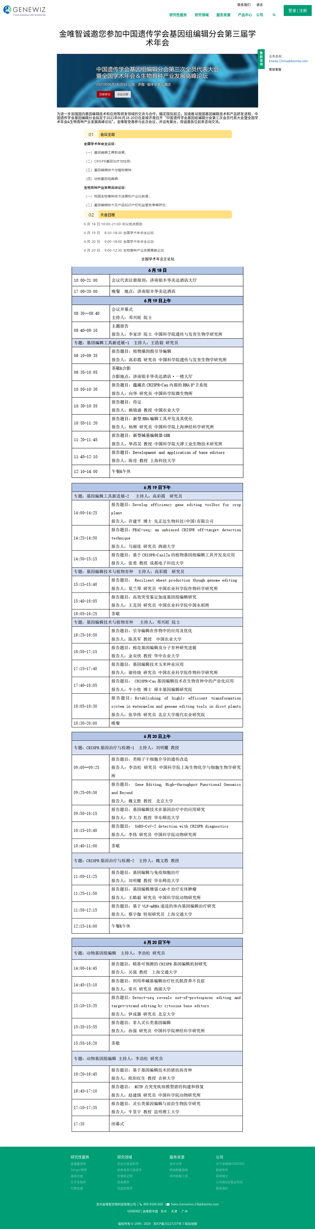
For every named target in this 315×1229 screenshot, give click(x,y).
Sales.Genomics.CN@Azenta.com (195, 1204)
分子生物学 (78, 1182)
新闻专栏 (222, 1169)
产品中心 (245, 14)
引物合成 (77, 1188)
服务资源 (177, 1157)
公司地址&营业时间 (229, 1182)
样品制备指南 (179, 1169)
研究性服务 (80, 1157)
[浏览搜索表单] (274, 15)
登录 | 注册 (297, 10)
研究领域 (124, 1157)
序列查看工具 (179, 1176)
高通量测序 (78, 1163)
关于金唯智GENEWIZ (230, 1163)
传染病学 (123, 1182)
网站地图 (191, 1223)
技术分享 (176, 1163)
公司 (219, 1157)
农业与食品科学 (128, 1163)
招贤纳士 (222, 1176)
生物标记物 (125, 1176)
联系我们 (243, 4)
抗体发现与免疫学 (129, 1169)
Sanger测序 (79, 1169)
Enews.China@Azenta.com (288, 61)
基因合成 (77, 1176)
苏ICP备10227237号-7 (168, 1223)
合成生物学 (125, 1188)
